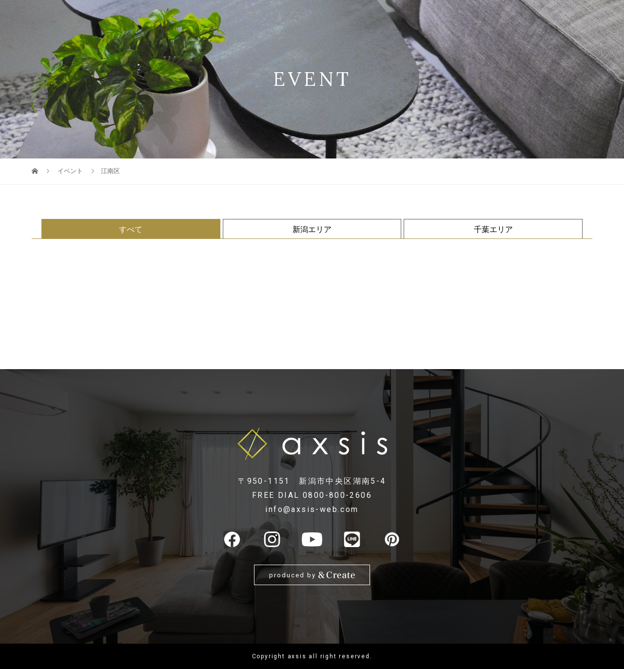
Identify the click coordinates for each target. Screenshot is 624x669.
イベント (380, 17)
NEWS (518, 17)
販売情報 (337, 17)
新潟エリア (312, 229)
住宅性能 (295, 17)
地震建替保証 (207, 17)
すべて (130, 229)
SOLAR (255, 17)
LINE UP (160, 17)
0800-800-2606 (337, 495)
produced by (311, 575)
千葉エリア (493, 229)
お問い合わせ (564, 17)
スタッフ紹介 (473, 17)
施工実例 (423, 17)
